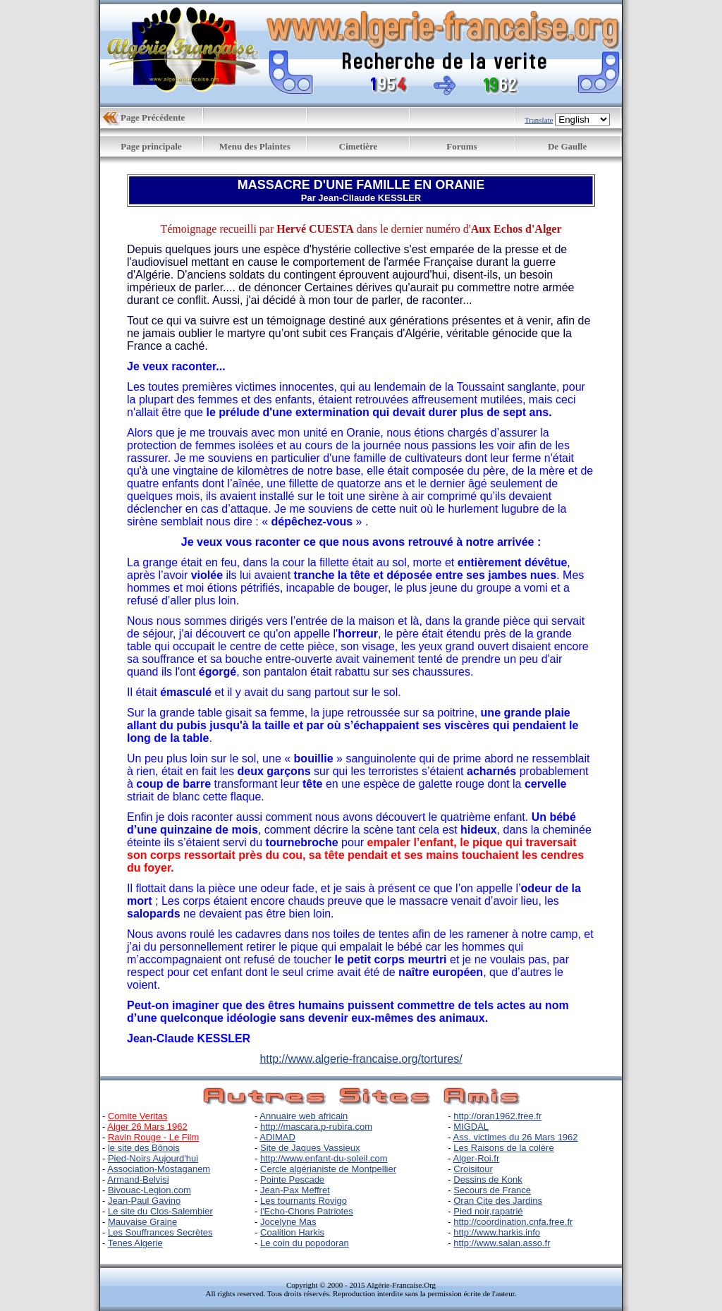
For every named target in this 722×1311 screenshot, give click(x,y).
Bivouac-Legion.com (149, 1190)
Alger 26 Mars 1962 (147, 1126)
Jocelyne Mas (288, 1222)
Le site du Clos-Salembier (160, 1211)
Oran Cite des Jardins (497, 1200)
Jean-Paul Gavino (144, 1200)
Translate (539, 120)
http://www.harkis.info (496, 1232)
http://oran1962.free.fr (497, 1116)
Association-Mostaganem (158, 1169)
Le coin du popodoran (304, 1243)
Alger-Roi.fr (476, 1158)
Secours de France (492, 1190)
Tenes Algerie (135, 1243)
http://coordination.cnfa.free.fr (513, 1222)
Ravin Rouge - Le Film (153, 1137)
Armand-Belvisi (138, 1179)
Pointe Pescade (292, 1179)
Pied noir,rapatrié (487, 1211)
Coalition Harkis (292, 1232)
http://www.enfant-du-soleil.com (324, 1158)
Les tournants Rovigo (303, 1200)
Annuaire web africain (303, 1116)
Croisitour (473, 1169)
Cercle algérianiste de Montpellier (328, 1169)
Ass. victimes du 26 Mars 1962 (515, 1137)
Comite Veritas (138, 1116)
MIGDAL (471, 1126)
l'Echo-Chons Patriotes (306, 1211)
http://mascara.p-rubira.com (316, 1126)
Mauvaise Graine (142, 1222)
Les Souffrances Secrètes (160, 1232)
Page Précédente (153, 117)
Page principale (151, 146)
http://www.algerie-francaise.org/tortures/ (360, 1059)
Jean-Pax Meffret (295, 1190)
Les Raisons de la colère (503, 1147)
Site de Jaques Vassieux (310, 1147)
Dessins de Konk (487, 1179)
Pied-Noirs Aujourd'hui (153, 1158)
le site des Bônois (144, 1147)
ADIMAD (277, 1137)
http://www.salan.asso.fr (501, 1243)
